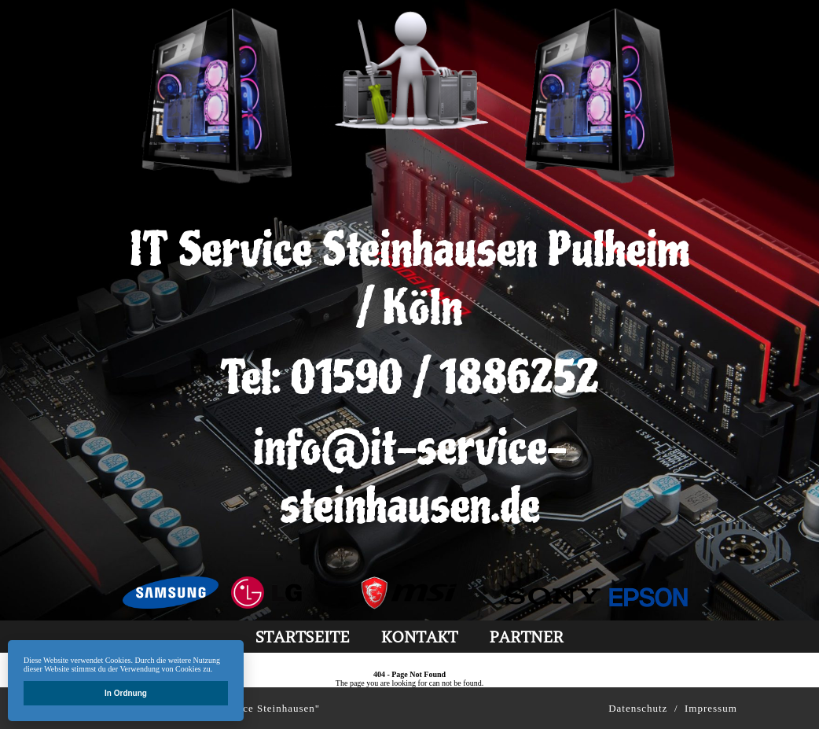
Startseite (302, 636)
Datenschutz (637, 708)
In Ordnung (126, 693)
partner (526, 636)
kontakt (418, 636)
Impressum (711, 708)
